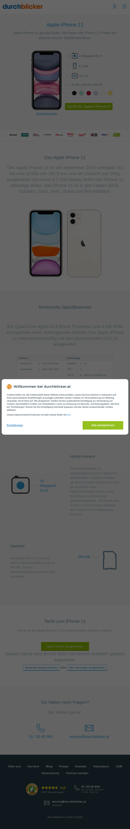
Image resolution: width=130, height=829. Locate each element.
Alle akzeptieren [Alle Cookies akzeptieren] (102, 425)
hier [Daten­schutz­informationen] (69, 414)
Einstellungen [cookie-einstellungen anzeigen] (15, 425)
